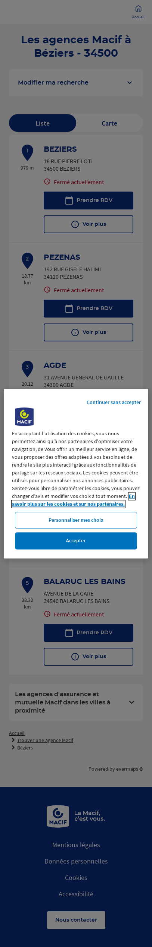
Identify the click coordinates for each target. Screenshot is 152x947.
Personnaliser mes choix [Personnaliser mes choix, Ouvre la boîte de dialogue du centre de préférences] (76, 520)
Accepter (76, 540)
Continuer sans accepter (114, 402)
